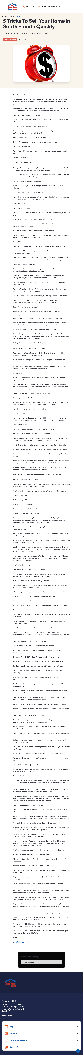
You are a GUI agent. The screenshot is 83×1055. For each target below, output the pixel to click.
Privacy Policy (7, 1015)
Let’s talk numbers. (20, 942)
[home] (12, 6)
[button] (77, 6)
